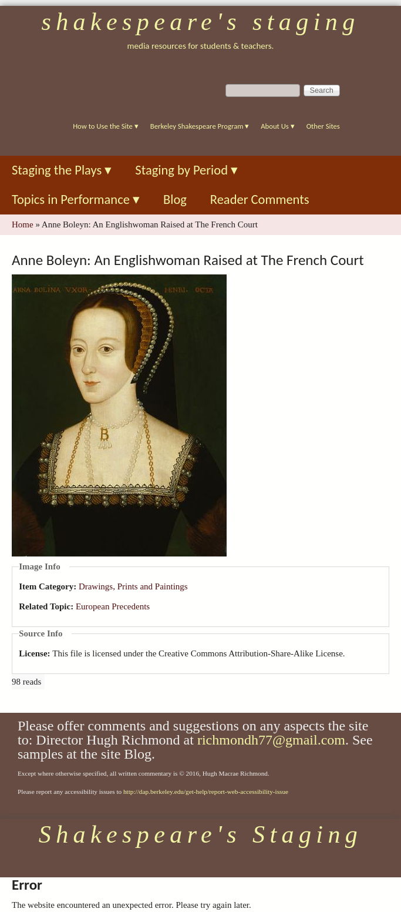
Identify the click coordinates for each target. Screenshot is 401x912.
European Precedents (113, 606)
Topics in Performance (76, 199)
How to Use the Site (106, 126)
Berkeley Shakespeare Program (199, 126)
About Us (277, 126)
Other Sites (323, 126)
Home (22, 224)
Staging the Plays (62, 170)
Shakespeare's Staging (200, 21)
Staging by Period (186, 170)
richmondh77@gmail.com (271, 739)
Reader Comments (259, 199)
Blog (175, 199)
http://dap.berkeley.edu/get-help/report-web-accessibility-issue (205, 791)
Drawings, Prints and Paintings (133, 586)
